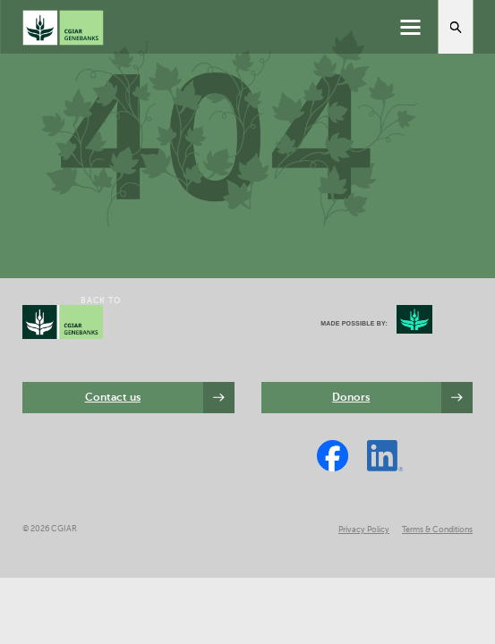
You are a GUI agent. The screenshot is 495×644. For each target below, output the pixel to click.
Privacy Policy (363, 529)
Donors (351, 397)
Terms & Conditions (437, 529)
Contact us (113, 397)
